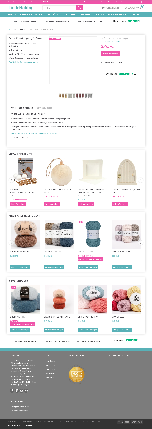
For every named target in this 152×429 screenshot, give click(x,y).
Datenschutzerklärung (89, 422)
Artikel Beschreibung (22, 108)
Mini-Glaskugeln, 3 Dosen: (111, 62)
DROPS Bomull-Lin (53, 252)
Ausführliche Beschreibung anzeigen (23, 62)
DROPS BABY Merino (88, 317)
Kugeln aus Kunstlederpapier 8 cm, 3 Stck (23, 192)
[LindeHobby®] (20, 7)
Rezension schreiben (111, 41)
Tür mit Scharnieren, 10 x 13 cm (126, 191)
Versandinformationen (117, 2)
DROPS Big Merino (121, 252)
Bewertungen (122, 38)
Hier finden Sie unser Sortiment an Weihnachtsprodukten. (34, 133)
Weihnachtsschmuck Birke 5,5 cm (58, 191)
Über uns (132, 2)
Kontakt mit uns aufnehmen (95, 2)
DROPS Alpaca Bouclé (21, 252)
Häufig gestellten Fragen (20, 407)
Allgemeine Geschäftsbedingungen (59, 422)
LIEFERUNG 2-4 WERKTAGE (58, 21)
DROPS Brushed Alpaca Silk (57, 317)
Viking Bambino (86, 252)
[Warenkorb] (133, 7)
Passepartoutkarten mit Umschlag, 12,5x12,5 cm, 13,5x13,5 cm (91, 192)
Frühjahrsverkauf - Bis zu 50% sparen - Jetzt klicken (29, 2)
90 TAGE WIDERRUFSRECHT (91, 21)
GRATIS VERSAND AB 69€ (26, 21)
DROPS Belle (118, 317)
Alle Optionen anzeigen (20, 267)
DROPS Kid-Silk (17, 317)
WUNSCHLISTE (111, 7)
